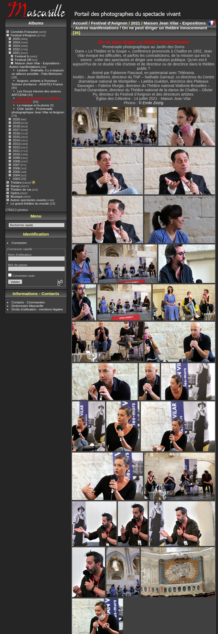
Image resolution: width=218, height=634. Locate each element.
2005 (16, 171)
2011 (16, 150)
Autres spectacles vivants (28, 200)
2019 (16, 122)
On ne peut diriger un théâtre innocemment (164, 28)
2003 (16, 178)
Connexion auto (21, 275)
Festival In (22, 56)
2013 (16, 143)
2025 (16, 38)
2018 (16, 126)
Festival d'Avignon (23, 35)
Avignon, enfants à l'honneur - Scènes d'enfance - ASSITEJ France (37, 82)
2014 (16, 140)
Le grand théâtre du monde (30, 203)
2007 (16, 164)
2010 (16, 154)
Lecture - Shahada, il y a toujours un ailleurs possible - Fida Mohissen (38, 71)
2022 (16, 49)
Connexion (19, 242)
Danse (15, 186)
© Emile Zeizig (151, 103)
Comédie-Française (24, 31)
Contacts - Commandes (28, 302)
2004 (16, 175)
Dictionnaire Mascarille (27, 305)
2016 (16, 133)
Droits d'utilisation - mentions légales (37, 309)
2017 (16, 129)
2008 (16, 161)
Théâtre (16, 182)
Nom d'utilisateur (20, 254)
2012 (16, 147)
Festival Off (23, 59)
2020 (16, 119)
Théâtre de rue (21, 189)
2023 (16, 45)
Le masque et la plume (33, 105)
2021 (16, 52)
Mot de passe (17, 265)
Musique (16, 196)
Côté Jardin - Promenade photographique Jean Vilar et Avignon (38, 110)
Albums (35, 23)
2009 (16, 157)
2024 (16, 42)
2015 (16, 136)
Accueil (80, 23)
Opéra (15, 193)
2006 (16, 168)
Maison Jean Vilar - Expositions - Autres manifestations (35, 64)
